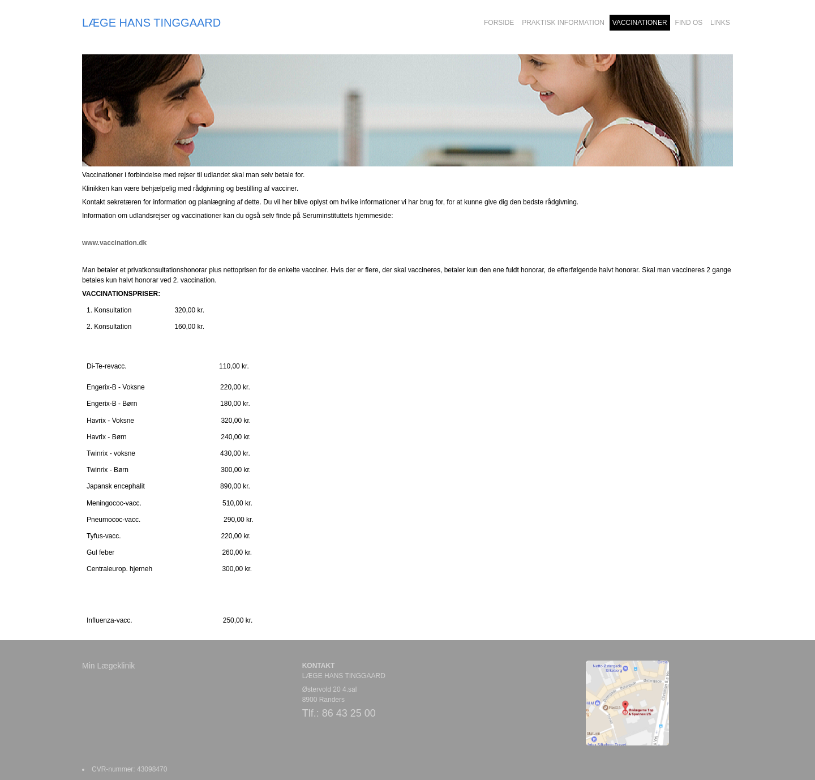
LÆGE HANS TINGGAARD (151, 22)
